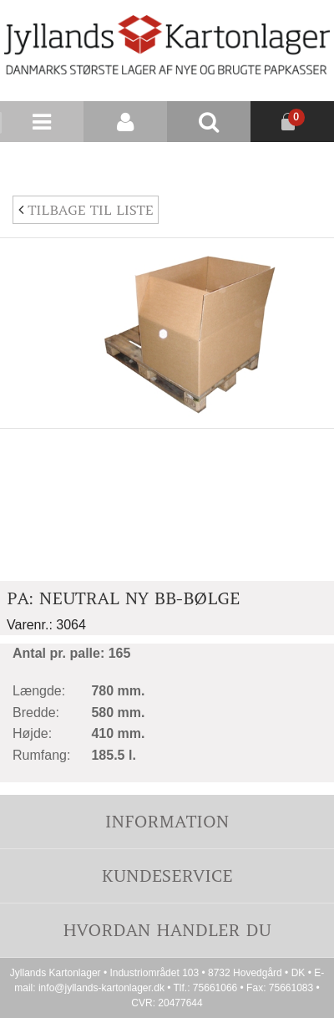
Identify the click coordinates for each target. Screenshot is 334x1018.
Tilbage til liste (85, 209)
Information (167, 821)
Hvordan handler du (167, 929)
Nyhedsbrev (294, 162)
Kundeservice (166, 875)
